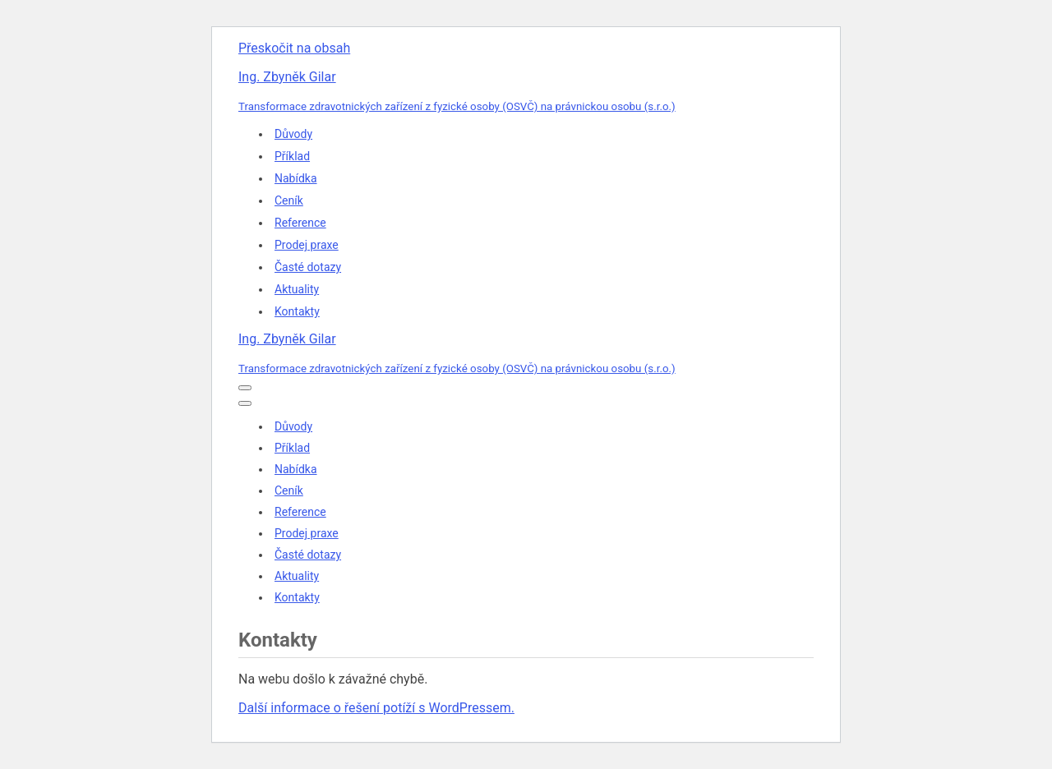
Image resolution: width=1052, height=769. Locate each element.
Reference (300, 222)
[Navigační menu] (244, 387)
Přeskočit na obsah (294, 48)
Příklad (292, 156)
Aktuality (297, 289)
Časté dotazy (308, 267)
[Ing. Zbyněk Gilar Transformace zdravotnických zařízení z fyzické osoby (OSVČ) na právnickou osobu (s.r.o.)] (526, 91)
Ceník (289, 200)
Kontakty (297, 311)
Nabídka (296, 178)
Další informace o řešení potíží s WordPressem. (376, 708)
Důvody (293, 133)
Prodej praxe (307, 244)
